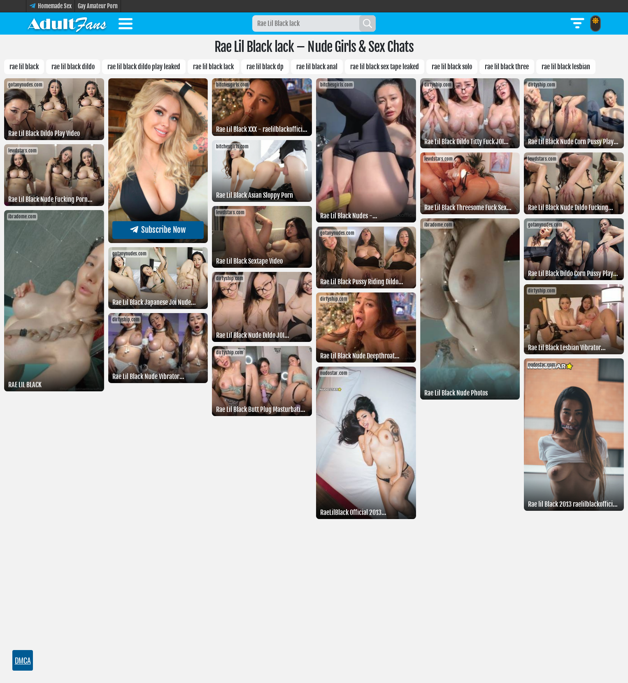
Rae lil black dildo (73, 67)
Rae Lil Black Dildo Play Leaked (143, 67)
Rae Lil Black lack (213, 67)
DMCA (23, 660)
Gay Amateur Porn (98, 5)
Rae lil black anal (316, 67)
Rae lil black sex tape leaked (384, 67)
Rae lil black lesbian (566, 67)
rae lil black (24, 67)
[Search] (367, 23)
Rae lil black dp (265, 67)
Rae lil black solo (452, 67)
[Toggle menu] (126, 25)
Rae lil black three (507, 67)
